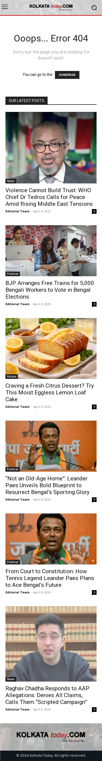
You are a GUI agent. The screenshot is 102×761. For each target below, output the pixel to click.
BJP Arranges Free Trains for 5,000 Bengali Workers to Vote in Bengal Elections (49, 290)
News (11, 181)
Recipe (11, 376)
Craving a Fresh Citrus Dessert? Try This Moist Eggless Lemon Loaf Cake (49, 392)
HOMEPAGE (67, 75)
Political (12, 274)
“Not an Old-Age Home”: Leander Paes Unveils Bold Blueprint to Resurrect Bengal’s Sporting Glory (47, 485)
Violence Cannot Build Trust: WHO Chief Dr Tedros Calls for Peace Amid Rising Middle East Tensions (49, 197)
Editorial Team (17, 211)
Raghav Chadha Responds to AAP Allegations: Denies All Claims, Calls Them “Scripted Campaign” (47, 695)
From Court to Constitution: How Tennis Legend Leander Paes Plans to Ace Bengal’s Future (49, 578)
